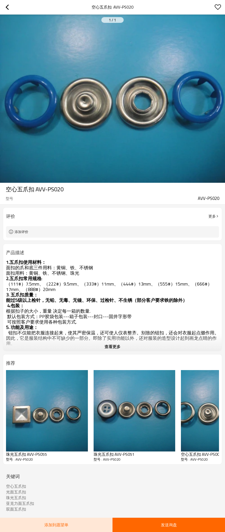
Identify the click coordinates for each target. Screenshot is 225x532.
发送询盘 (169, 525)
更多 (212, 216)
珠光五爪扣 (16, 498)
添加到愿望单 (56, 525)
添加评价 (21, 231)
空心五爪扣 (16, 486)
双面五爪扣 (16, 509)
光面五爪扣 (16, 492)
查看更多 (112, 347)
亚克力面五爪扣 (20, 503)
